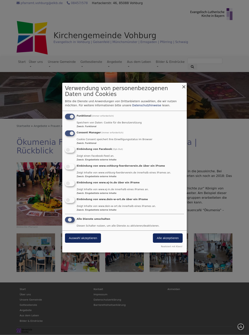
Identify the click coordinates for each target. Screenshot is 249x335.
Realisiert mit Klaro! (171, 246)
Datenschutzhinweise (146, 105)
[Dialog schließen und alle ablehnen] (184, 85)
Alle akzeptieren (168, 238)
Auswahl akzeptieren (83, 238)
